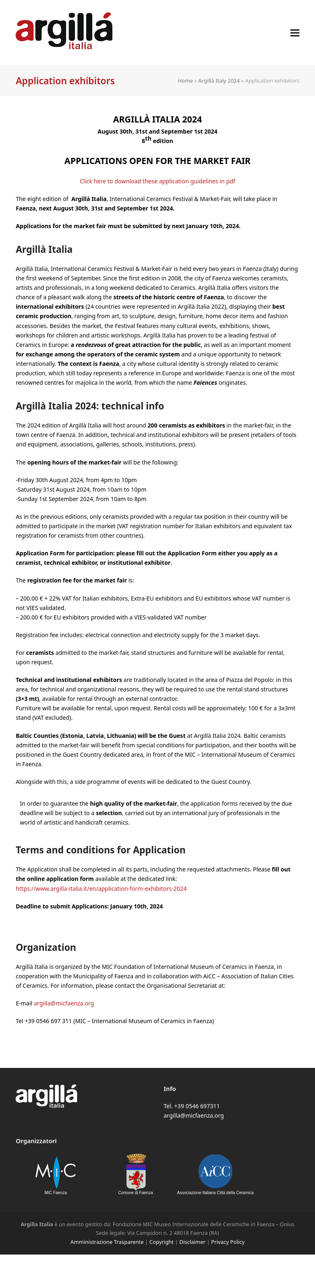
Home (185, 80)
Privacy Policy (227, 1242)
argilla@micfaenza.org (64, 1003)
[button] (294, 32)
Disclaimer (192, 1242)
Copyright (161, 1242)
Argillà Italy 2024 (219, 80)
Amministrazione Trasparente (107, 1242)
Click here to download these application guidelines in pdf (157, 181)
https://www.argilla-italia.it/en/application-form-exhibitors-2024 (101, 888)
